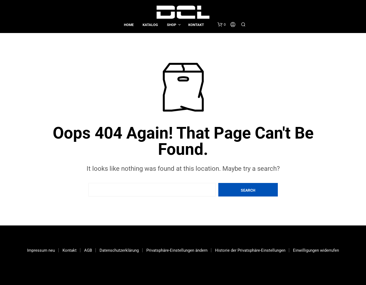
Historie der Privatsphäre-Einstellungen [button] (250, 250)
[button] (221, 24)
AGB (88, 250)
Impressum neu (41, 250)
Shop (171, 25)
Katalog (150, 25)
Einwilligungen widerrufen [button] (316, 250)
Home (129, 25)
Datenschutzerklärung (119, 250)
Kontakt (196, 25)
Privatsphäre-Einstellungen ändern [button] (176, 250)
